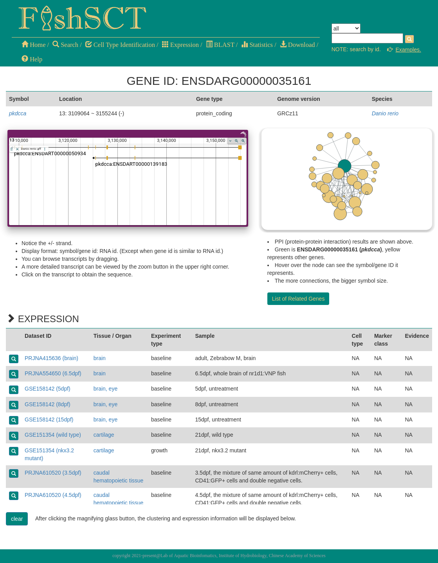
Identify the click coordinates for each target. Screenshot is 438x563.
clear (17, 519)
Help (32, 59)
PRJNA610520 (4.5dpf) (53, 495)
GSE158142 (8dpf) (47, 404)
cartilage (104, 435)
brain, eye (105, 388)
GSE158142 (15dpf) (49, 419)
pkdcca (17, 113)
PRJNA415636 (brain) (51, 358)
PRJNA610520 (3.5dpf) (53, 473)
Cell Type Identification (120, 44)
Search (65, 44)
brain (100, 358)
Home (33, 44)
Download (297, 44)
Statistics (257, 44)
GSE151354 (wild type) (53, 435)
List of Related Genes (298, 299)
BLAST (220, 44)
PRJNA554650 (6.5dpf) (53, 373)
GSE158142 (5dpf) (47, 388)
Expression (180, 44)
